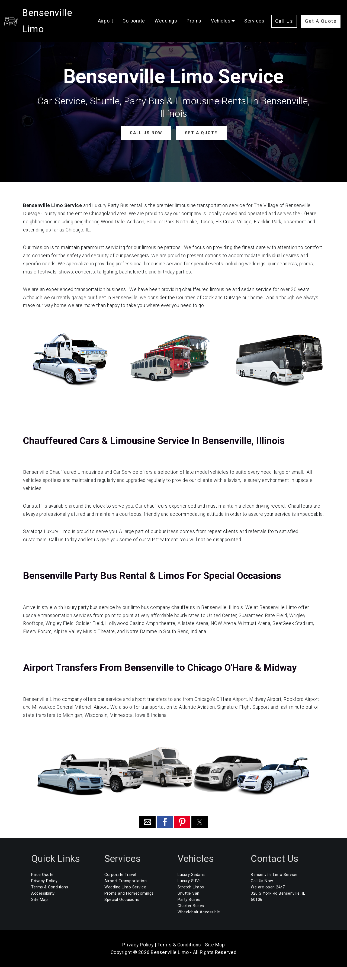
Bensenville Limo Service (274, 874)
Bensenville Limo (59, 18)
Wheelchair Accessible (199, 912)
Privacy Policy (44, 880)
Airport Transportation (125, 880)
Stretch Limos (191, 887)
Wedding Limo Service (125, 887)
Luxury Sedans (191, 874)
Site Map (39, 899)
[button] (147, 822)
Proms (197, 11)
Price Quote (42, 874)
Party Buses (189, 899)
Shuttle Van (189, 893)
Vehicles (224, 11)
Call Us (306, 10)
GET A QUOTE (201, 132)
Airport (109, 11)
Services (112, 25)
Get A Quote (306, 26)
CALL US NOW (146, 132)
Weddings (169, 11)
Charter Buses (191, 906)
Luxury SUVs (189, 880)
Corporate (137, 11)
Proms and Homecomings (129, 893)
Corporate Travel (120, 874)
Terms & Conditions (49, 887)
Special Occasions (121, 899)
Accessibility (43, 893)
